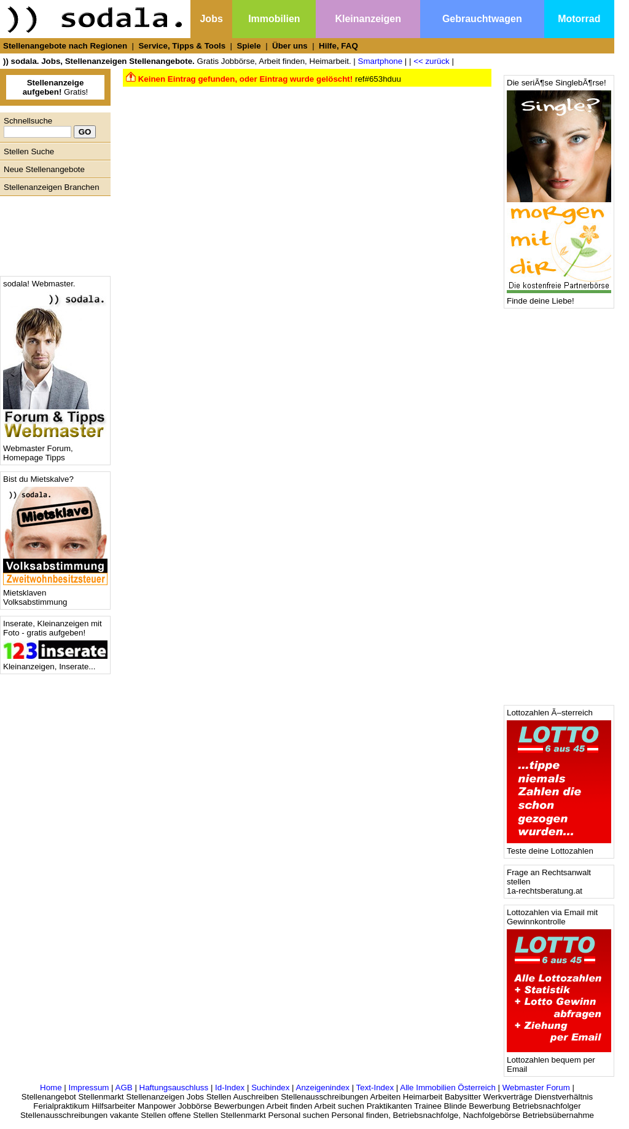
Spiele (248, 45)
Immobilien (274, 19)
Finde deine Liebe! (559, 297)
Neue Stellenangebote (44, 169)
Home (51, 1087)
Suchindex (270, 1087)
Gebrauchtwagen (482, 19)
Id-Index (229, 1087)
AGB (124, 1087)
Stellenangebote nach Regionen (65, 45)
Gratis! (55, 87)
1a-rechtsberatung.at (544, 890)
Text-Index (375, 1087)
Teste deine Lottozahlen (559, 847)
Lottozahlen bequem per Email (559, 1061)
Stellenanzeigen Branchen (52, 187)
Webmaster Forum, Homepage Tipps (55, 449)
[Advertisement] (52, 233)
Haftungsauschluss (174, 1087)
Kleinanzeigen (368, 19)
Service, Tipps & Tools (181, 45)
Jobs (211, 19)
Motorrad (579, 19)
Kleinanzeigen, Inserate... (55, 663)
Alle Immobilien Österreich (448, 1087)
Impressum (88, 1087)
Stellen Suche (29, 151)
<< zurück (431, 61)
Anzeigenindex (323, 1087)
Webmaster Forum (536, 1087)
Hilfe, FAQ (338, 45)
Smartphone (380, 61)
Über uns (290, 45)
